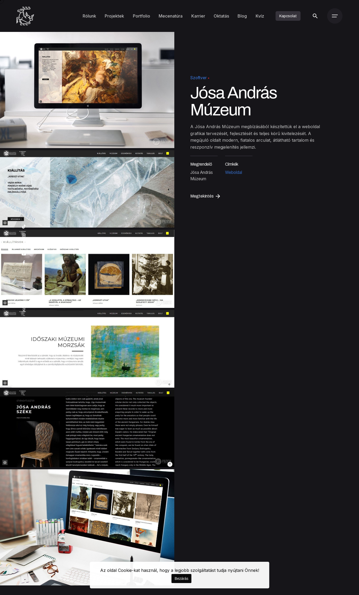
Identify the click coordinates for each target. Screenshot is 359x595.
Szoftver (198, 77)
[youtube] (24, 254)
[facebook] (24, 263)
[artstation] (24, 244)
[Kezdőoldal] (25, 16)
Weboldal (233, 172)
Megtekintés (205, 196)
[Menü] (335, 16)
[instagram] (24, 235)
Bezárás (181, 578)
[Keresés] (315, 16)
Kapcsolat (288, 16)
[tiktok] (24, 226)
